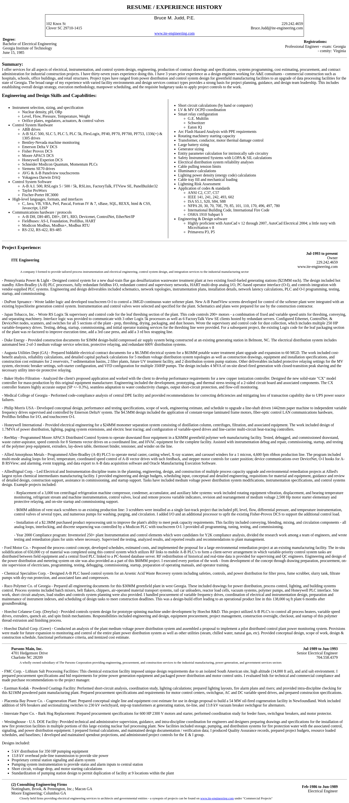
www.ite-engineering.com (174, 33)
